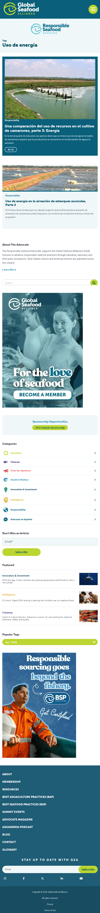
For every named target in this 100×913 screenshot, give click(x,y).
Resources (10, 789)
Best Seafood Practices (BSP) (24, 804)
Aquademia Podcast (17, 827)
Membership (11, 781)
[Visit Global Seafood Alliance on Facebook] (30, 878)
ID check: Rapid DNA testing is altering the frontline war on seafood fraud (38, 600)
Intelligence (8, 594)
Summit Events (13, 812)
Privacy (50, 904)
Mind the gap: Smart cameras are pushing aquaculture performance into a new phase (38, 581)
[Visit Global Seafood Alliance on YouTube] (88, 878)
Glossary (9, 849)
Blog (6, 834)
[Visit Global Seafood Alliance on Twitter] (49, 878)
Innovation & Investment (15, 575)
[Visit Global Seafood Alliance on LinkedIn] (68, 878)
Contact (9, 842)
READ (11, 149)
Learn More (9, 269)
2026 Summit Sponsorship (50, 427)
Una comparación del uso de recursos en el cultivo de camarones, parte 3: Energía (49, 128)
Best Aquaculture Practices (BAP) (28, 797)
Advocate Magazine (17, 819)
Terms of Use (50, 910)
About (7, 774)
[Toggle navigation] (93, 9)
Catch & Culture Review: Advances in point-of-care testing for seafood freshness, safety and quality (37, 618)
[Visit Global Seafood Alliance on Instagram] (11, 878)
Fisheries (7, 612)
